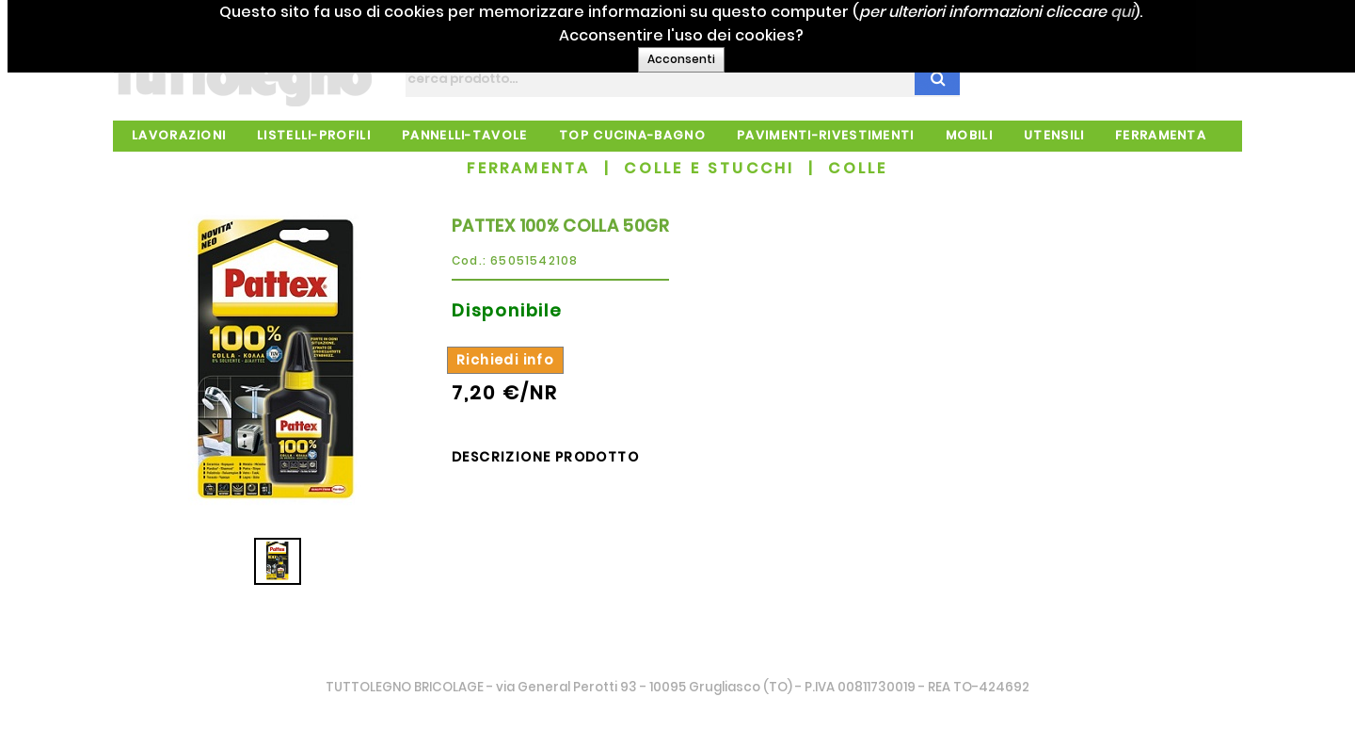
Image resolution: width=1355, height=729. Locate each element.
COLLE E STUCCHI (709, 168)
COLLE (857, 168)
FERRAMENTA (528, 168)
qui (1162, 12)
